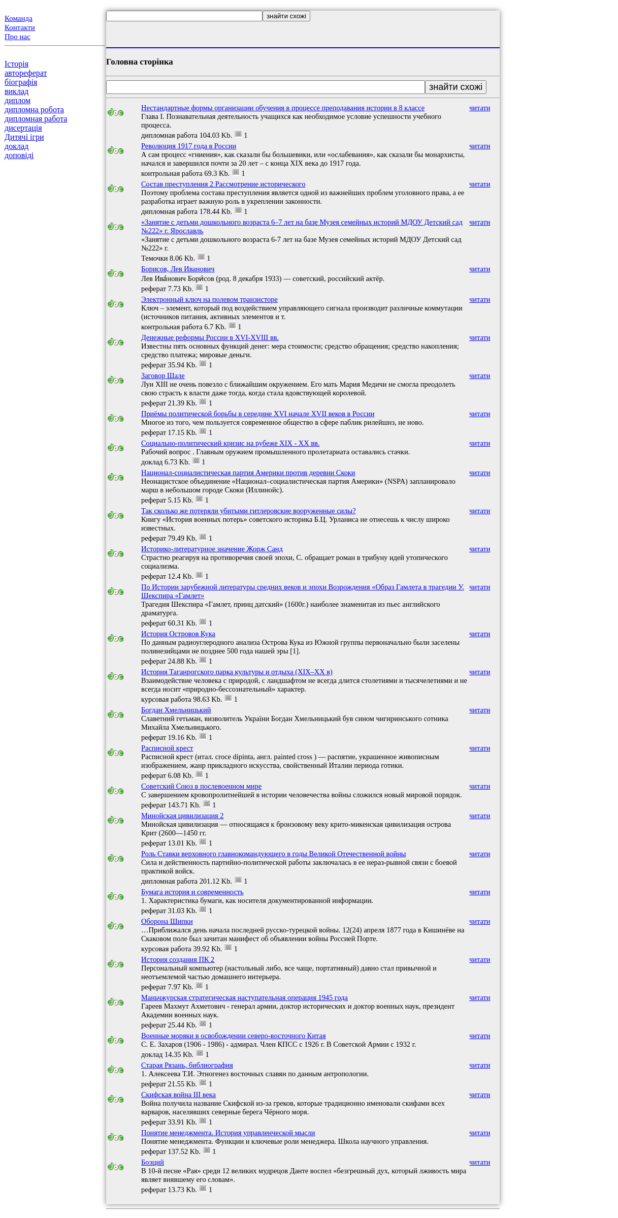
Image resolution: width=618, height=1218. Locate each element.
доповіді (19, 155)
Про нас (17, 37)
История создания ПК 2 (177, 959)
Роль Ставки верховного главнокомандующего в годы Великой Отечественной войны (273, 854)
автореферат (26, 73)
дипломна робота (34, 109)
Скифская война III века (178, 1094)
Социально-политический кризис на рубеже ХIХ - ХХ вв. (230, 443)
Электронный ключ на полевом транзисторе (209, 299)
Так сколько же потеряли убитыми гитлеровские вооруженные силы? (248, 511)
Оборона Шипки (167, 921)
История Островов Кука (178, 634)
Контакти (20, 27)
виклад (16, 91)
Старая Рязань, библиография (187, 1065)
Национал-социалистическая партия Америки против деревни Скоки (248, 473)
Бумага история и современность (192, 892)
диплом (17, 100)
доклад (16, 146)
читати (479, 108)
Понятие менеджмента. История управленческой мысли (228, 1133)
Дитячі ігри (24, 137)
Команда (18, 18)
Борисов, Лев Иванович (177, 269)
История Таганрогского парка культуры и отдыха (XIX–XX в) (237, 672)
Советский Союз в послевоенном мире (201, 786)
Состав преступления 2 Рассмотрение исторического (223, 184)
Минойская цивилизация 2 (182, 815)
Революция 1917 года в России (188, 146)
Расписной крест (167, 748)
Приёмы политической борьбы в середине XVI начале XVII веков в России (257, 414)
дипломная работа (36, 118)
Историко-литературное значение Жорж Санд (212, 549)
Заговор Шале (163, 375)
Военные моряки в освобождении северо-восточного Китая (233, 1036)
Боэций (152, 1162)
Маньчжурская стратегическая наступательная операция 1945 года (244, 997)
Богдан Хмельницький (176, 710)
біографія (21, 82)
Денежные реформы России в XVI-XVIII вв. (210, 337)
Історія (16, 63)
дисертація (23, 127)
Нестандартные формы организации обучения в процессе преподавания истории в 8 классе (283, 108)
